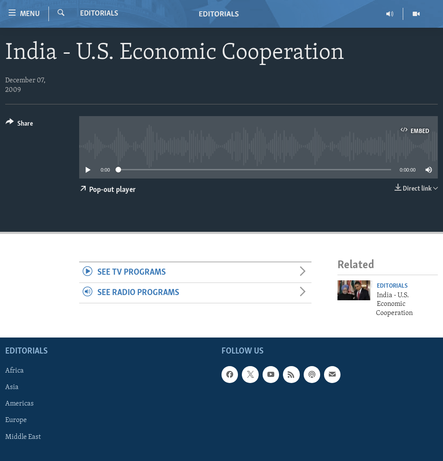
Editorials (99, 14)
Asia (12, 387)
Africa (14, 370)
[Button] (19, 125)
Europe (16, 420)
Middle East (23, 437)
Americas (19, 403)
